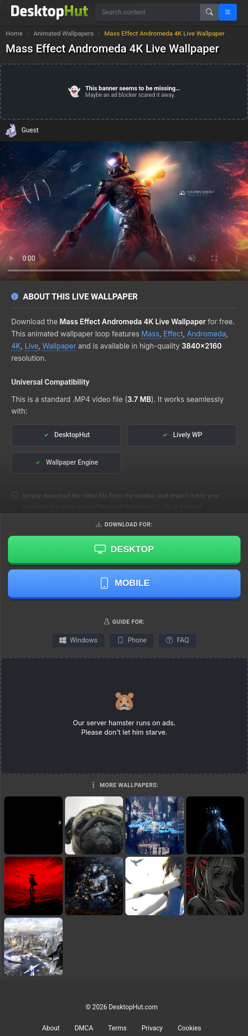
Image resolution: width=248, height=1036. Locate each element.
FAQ (177, 640)
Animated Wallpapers (64, 33)
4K (16, 346)
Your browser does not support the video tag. (124, 211)
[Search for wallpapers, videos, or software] (148, 12)
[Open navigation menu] (228, 12)
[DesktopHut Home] (49, 12)
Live (31, 346)
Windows (78, 640)
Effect (173, 333)
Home (14, 33)
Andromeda (206, 333)
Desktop (124, 548)
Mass (150, 333)
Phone (131, 640)
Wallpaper (59, 346)
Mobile (124, 583)
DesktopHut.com (133, 1007)
